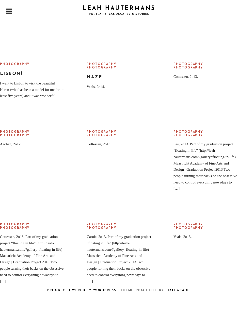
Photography (15, 64)
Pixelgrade (177, 290)
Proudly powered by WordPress (81, 290)
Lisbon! (11, 73)
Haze (94, 77)
